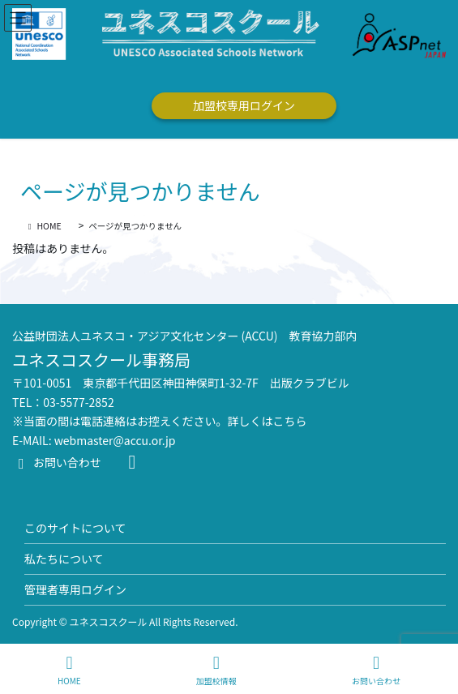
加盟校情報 (216, 670)
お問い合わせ (56, 462)
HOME (69, 670)
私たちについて (64, 558)
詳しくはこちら (267, 421)
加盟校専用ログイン (244, 105)
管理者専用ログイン (75, 589)
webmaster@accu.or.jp (115, 440)
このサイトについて (75, 528)
